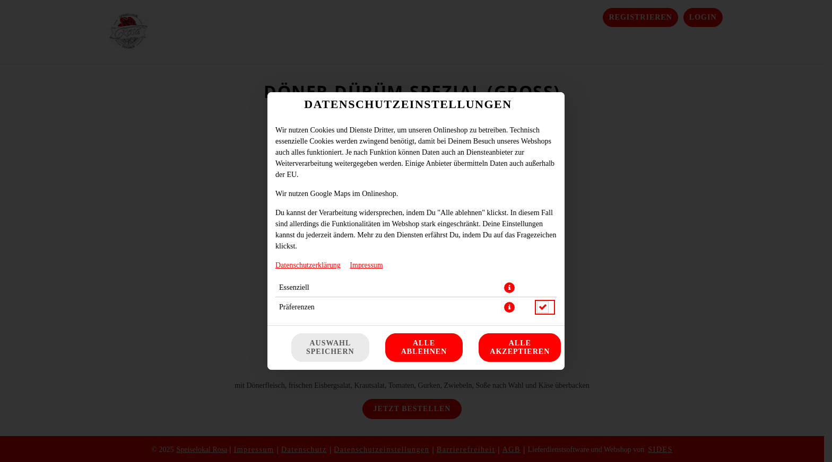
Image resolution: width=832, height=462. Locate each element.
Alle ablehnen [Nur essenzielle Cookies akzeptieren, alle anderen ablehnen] (424, 347)
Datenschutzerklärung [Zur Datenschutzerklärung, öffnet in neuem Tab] (308, 265)
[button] (509, 287)
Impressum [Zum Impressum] (366, 265)
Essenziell (294, 287)
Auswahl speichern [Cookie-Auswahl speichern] (330, 347)
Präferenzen (297, 307)
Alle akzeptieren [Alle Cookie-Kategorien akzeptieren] (520, 347)
